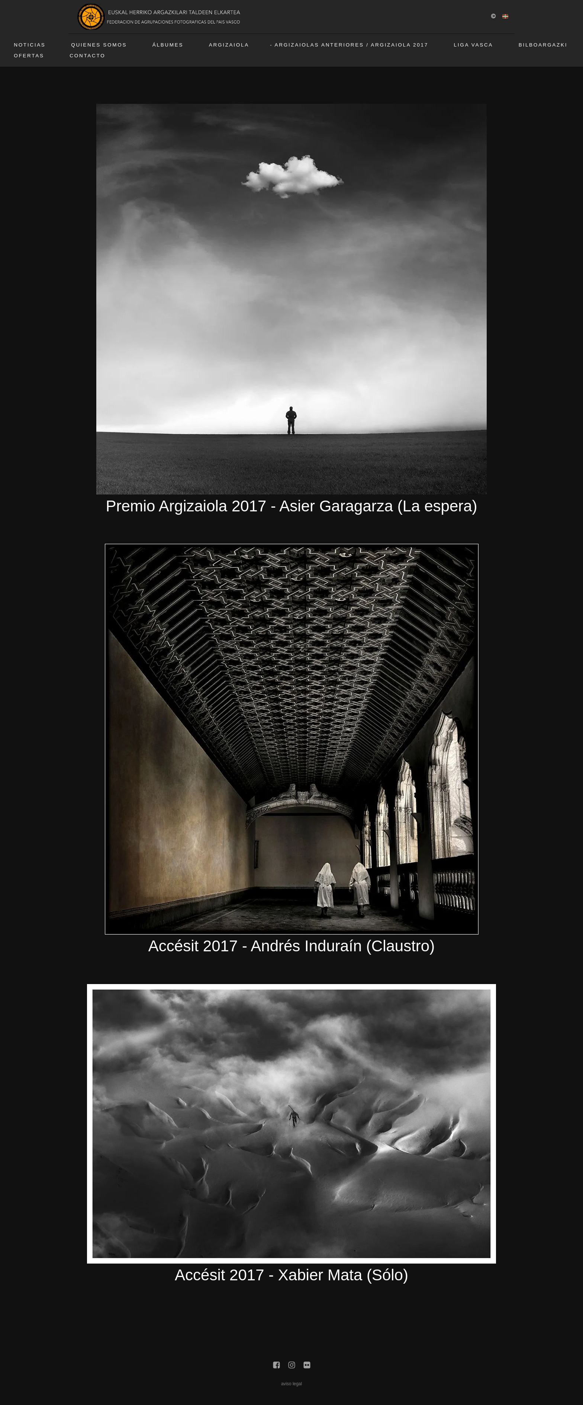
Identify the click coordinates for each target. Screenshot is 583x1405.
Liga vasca (473, 45)
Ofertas (29, 55)
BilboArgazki (543, 45)
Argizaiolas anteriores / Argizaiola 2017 (351, 45)
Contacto (87, 55)
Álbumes (167, 45)
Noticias (29, 45)
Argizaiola (229, 45)
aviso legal (291, 1383)
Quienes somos (99, 45)
